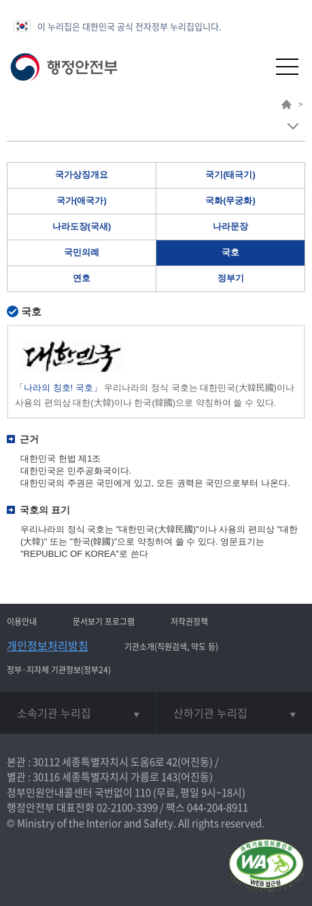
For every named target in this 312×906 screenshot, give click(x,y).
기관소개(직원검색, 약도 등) (171, 647)
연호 (81, 278)
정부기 (231, 278)
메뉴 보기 (292, 126)
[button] (253, 66)
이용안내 (22, 621)
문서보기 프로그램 (104, 621)
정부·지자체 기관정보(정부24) (59, 670)
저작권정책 (189, 621)
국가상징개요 (81, 174)
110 (143, 792)
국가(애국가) (81, 200)
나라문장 (230, 226)
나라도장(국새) (81, 226)
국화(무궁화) (230, 200)
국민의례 (81, 252)
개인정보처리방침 (47, 645)
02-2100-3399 (127, 807)
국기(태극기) (230, 174)
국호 (230, 252)
